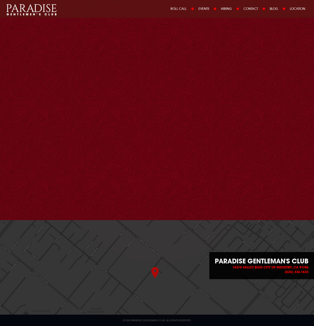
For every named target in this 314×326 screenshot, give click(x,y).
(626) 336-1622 (297, 272)
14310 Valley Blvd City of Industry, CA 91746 (270, 267)
